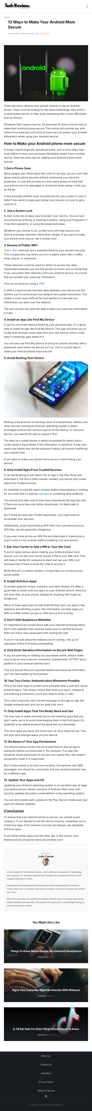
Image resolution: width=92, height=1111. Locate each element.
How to (51, 957)
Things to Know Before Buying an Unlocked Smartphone (46, 951)
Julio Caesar (44, 33)
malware (43, 493)
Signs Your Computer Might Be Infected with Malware (46, 990)
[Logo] (18, 4)
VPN (41, 283)
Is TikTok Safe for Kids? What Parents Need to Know (46, 1029)
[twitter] (46, 1096)
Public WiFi (11, 250)
